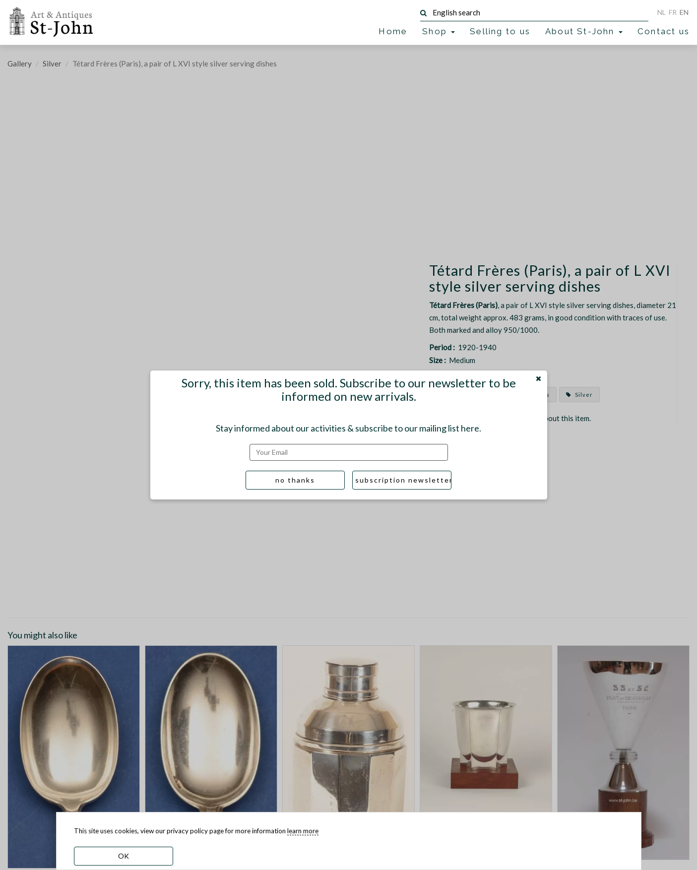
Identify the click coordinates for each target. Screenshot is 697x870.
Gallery (19, 63)
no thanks (295, 480)
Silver (52, 63)
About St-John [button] (584, 31)
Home (393, 31)
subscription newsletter (403, 480)
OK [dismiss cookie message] (123, 856)
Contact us (663, 31)
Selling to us (500, 31)
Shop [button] (438, 31)
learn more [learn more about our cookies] (302, 831)
